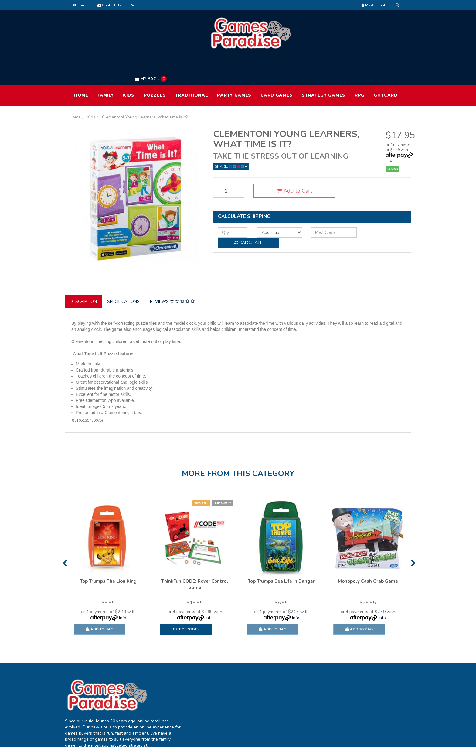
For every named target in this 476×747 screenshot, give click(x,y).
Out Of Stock (186, 600)
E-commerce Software (310, 738)
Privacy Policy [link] (364, 691)
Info (389, 131)
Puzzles (155, 66)
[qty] (230, 203)
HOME (81, 66)
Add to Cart (286, 162)
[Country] (271, 203)
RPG (360, 66)
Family (105, 66)
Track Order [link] (224, 691)
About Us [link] (291, 678)
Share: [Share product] (231, 137)
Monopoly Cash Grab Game (368, 552)
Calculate (378, 203)
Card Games (276, 66)
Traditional (191, 66)
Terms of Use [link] (364, 678)
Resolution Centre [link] (230, 704)
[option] (108, 542)
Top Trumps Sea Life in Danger (281, 552)
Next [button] (413, 534)
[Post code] (320, 203)
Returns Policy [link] (365, 704)
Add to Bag (99, 600)
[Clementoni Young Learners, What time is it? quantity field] (226, 162)
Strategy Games (323, 66)
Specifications (123, 273)
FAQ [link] (286, 691)
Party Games (234, 66)
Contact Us (109, 5)
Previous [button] (64, 534)
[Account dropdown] (373, 5)
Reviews (172, 273)
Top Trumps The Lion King (108, 552)
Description (83, 273)
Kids (128, 66)
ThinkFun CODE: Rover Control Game (194, 555)
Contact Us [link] (293, 704)
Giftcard (386, 66)
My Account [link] (224, 678)
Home (80, 5)
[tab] (83, 273)
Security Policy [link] (365, 716)
